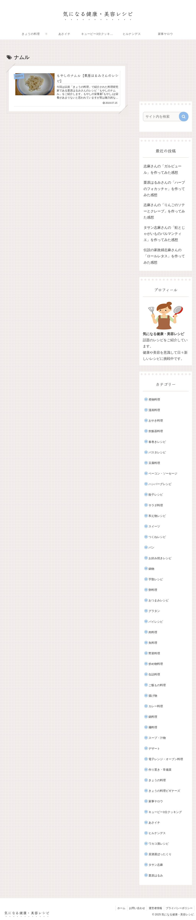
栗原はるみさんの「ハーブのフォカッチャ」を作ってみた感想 (164, 189)
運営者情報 (155, 908)
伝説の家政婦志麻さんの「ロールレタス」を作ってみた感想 (164, 256)
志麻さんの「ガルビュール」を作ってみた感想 (162, 169)
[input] (164, 116)
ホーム (120, 908)
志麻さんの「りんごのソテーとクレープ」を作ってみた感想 (164, 211)
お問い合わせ (136, 908)
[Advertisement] (165, 71)
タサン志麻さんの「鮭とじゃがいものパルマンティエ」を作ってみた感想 (164, 234)
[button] (184, 116)
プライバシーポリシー (179, 908)
